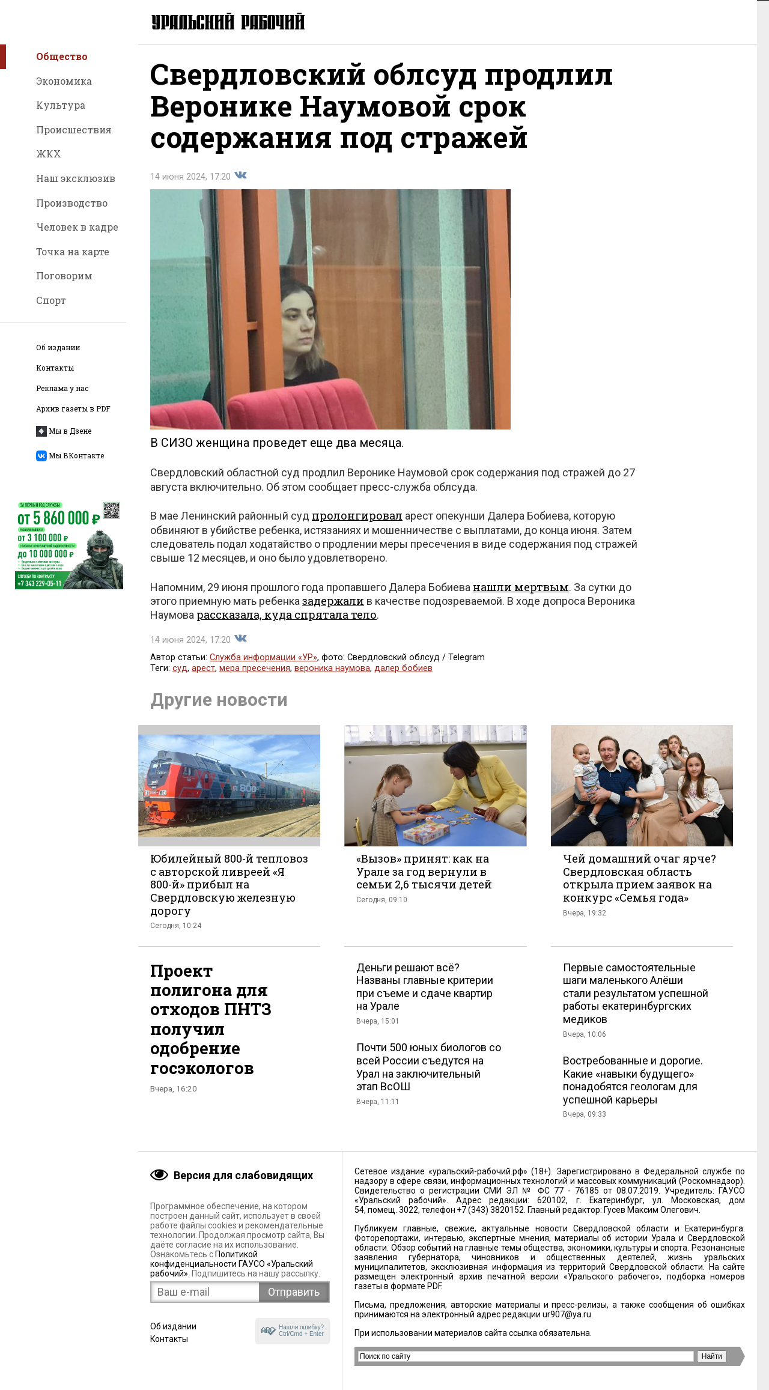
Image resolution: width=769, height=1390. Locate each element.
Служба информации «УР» (263, 659)
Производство (72, 202)
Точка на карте (72, 251)
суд (179, 669)
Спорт (51, 300)
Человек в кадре (77, 226)
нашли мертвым (521, 588)
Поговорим (64, 275)
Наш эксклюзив (75, 178)
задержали (333, 602)
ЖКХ (48, 153)
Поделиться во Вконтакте (240, 176)
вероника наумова (332, 669)
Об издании (58, 347)
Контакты (55, 367)
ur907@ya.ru (567, 1314)
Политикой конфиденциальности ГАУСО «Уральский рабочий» (231, 1263)
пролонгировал (357, 516)
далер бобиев (403, 669)
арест (203, 669)
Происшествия (74, 129)
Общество (62, 56)
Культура (60, 105)
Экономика (64, 80)
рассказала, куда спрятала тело (286, 616)
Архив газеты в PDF (73, 408)
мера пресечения (254, 669)
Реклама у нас (62, 388)
